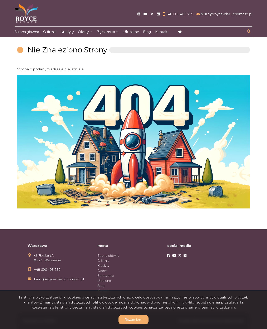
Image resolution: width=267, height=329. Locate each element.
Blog (147, 32)
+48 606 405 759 (47, 270)
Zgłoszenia (106, 32)
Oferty (83, 32)
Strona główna (27, 32)
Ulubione (131, 32)
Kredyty (67, 32)
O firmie (50, 32)
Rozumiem (133, 319)
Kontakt (162, 32)
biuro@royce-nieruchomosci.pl (59, 279)
